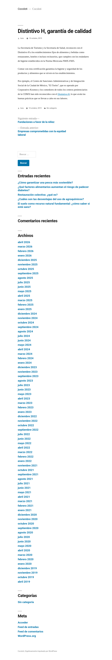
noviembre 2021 (28, 465)
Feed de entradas (28, 627)
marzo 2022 (25, 452)
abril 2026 (24, 242)
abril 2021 (24, 496)
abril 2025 (24, 295)
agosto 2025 (25, 277)
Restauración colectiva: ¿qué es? (38, 194)
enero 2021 (25, 510)
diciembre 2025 (27, 260)
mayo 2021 (24, 492)
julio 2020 (24, 537)
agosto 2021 (25, 478)
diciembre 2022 (27, 416)
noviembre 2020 (28, 519)
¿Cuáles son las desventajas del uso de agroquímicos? (51, 199)
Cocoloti (22, 8)
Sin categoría (52, 108)
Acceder (23, 622)
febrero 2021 (25, 505)
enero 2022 (25, 461)
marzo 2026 (25, 246)
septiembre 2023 (28, 376)
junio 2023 (24, 389)
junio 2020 (24, 541)
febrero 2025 (25, 304)
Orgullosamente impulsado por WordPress (41, 651)
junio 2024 (24, 340)
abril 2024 (24, 349)
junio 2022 (24, 438)
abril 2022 (24, 447)
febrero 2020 (25, 559)
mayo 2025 (24, 291)
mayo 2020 (24, 545)
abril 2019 (24, 581)
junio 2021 (24, 487)
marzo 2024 (25, 353)
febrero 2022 (25, 456)
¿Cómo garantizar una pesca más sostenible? (45, 182)
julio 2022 (24, 434)
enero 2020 (25, 563)
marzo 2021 (25, 501)
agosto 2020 (25, 532)
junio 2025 (24, 286)
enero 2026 (25, 255)
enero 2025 (25, 309)
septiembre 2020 (28, 528)
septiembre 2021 (28, 474)
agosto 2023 (25, 380)
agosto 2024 (25, 331)
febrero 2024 (25, 358)
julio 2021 (24, 483)
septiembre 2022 (28, 429)
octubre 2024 (26, 322)
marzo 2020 (25, 554)
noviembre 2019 (28, 572)
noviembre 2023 (28, 371)
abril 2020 (24, 550)
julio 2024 (24, 336)
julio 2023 (24, 385)
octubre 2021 (26, 470)
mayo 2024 (24, 344)
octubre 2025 (26, 269)
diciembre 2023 (27, 367)
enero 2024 (25, 362)
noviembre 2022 (28, 420)
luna (22, 38)
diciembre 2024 (27, 313)
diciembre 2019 (27, 568)
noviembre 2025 (28, 264)
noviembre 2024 (28, 318)
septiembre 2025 (28, 273)
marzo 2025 (25, 300)
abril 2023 (24, 398)
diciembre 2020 (27, 514)
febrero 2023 (25, 407)
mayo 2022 (24, 443)
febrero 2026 (25, 251)
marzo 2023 (25, 402)
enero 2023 (25, 412)
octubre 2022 (26, 425)
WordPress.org (27, 635)
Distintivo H (64, 94)
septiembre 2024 (28, 327)
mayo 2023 (24, 394)
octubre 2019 (26, 577)
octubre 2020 (26, 523)
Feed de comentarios (30, 631)
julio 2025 (24, 282)
